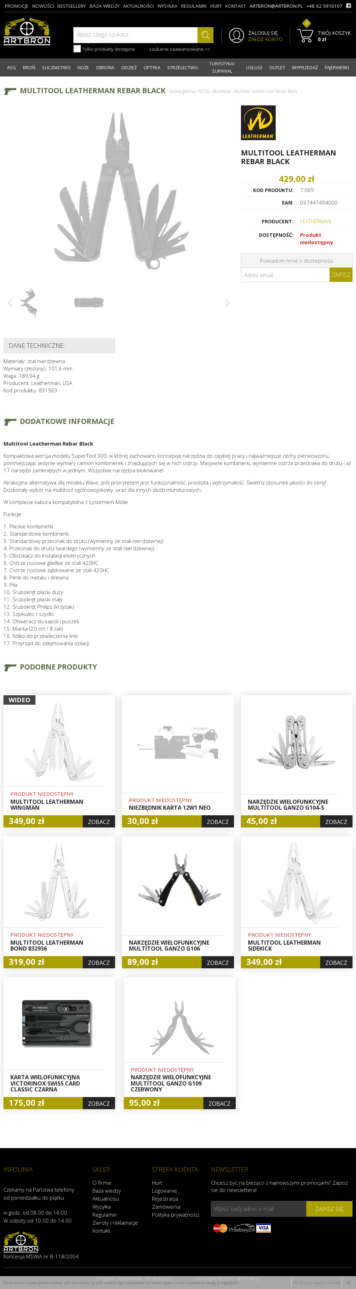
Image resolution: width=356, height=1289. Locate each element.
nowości (43, 6)
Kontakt (101, 1230)
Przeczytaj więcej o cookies (317, 1282)
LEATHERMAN (315, 221)
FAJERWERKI (337, 67)
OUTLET (277, 67)
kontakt (235, 6)
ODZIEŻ (129, 67)
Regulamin (104, 1214)
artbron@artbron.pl (276, 6)
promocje (17, 6)
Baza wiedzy (106, 1190)
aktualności (138, 6)
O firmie (102, 1182)
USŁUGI (254, 67)
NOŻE (83, 67)
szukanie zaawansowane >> (179, 49)
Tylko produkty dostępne (104, 49)
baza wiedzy (105, 6)
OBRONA (105, 67)
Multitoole (222, 91)
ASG (11, 67)
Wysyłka (101, 1206)
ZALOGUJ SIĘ (263, 33)
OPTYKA (152, 67)
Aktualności (105, 1198)
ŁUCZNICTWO (56, 67)
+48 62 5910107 (324, 6)
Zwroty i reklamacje (115, 1222)
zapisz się (329, 1209)
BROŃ (29, 67)
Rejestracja (165, 1198)
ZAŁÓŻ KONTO (265, 39)
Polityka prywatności (175, 1214)
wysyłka (167, 6)
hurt (216, 6)
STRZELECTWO (182, 67)
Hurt (157, 1182)
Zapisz (341, 275)
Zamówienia (166, 1206)
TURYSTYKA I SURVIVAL (222, 67)
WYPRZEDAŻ (305, 67)
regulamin (194, 6)
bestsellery (71, 6)
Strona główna (182, 91)
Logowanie (164, 1190)
